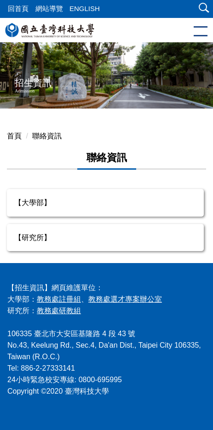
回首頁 (18, 8)
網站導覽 (49, 8)
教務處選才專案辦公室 (125, 299)
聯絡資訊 (47, 136)
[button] (202, 8)
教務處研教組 (59, 311)
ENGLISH (84, 8)
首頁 (14, 136)
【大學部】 (32, 202)
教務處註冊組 (59, 299)
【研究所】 (32, 237)
